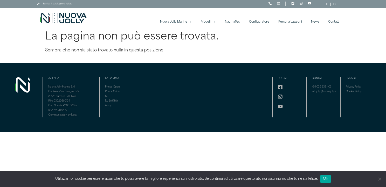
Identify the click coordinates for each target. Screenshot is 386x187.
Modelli (208, 22)
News (315, 22)
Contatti (334, 22)
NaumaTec (232, 22)
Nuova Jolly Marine (176, 22)
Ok (325, 179)
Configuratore (259, 22)
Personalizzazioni (290, 22)
